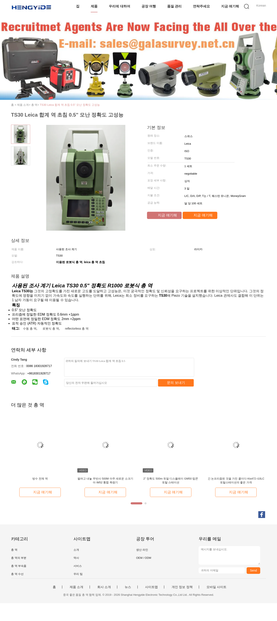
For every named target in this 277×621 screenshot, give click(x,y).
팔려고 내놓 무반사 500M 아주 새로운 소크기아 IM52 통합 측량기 (105, 480)
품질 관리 (174, 6)
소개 (76, 549)
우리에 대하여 (119, 6)
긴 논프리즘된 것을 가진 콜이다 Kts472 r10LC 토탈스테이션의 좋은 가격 (236, 480)
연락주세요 (201, 6)
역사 (76, 557)
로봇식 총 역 (50, 328)
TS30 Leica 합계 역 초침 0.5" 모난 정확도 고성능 (70, 104)
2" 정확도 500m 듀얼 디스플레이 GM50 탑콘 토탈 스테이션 (170, 480)
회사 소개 (104, 587)
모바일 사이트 (216, 587)
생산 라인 (142, 549)
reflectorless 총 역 (77, 328)
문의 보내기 (176, 382)
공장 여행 (148, 6)
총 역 (14, 549)
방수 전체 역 (40, 478)
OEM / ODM (143, 557)
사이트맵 (151, 587)
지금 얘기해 (230, 6)
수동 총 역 (30, 328)
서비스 (77, 565)
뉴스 (128, 587)
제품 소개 (76, 587)
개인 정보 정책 (182, 587)
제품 (94, 6)
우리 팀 (78, 574)
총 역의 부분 (18, 557)
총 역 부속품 (18, 565)
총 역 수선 (17, 574)
